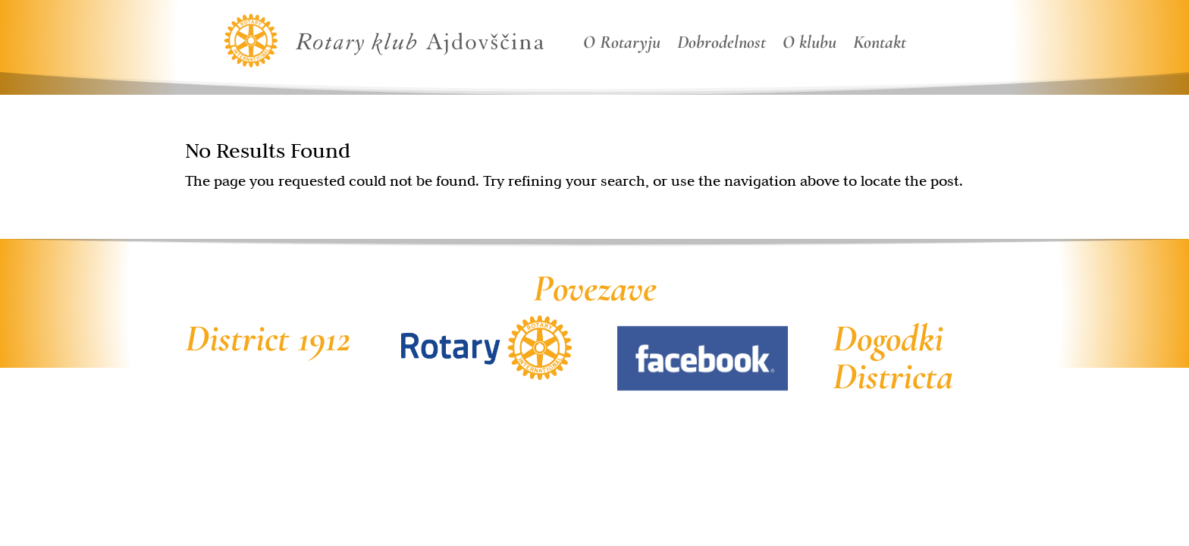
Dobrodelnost (721, 45)
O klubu (809, 45)
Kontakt (879, 45)
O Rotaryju (621, 45)
